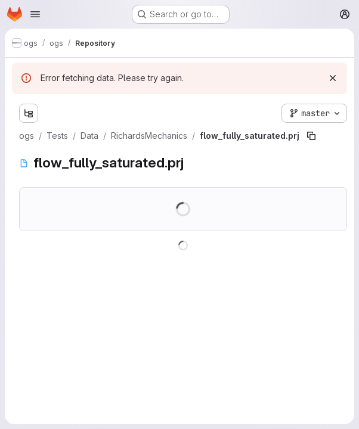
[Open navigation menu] (35, 14)
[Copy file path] (311, 135)
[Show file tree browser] (28, 113)
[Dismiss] (333, 78)
